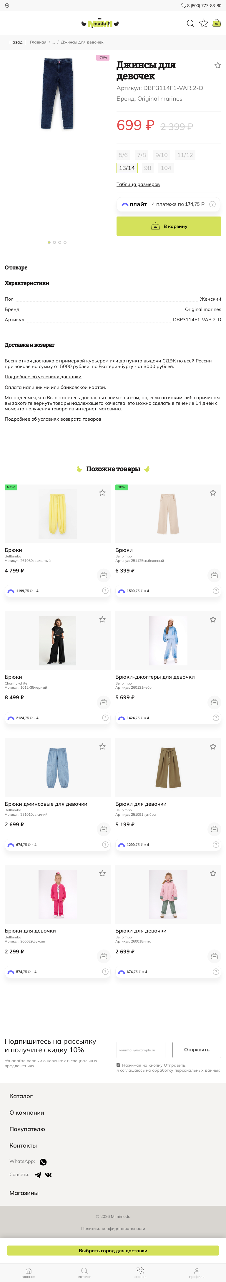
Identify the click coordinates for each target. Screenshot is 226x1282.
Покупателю (27, 1129)
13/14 (127, 168)
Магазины (24, 1192)
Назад (16, 42)
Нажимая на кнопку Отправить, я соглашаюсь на (168, 1068)
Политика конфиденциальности (113, 1228)
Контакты (23, 1145)
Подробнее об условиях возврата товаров (53, 419)
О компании (26, 1112)
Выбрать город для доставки (113, 1250)
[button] (49, 242)
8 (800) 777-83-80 (204, 5)
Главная (38, 42)
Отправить (197, 1049)
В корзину (169, 226)
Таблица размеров (138, 184)
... (53, 42)
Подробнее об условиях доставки (43, 376)
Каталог (21, 1096)
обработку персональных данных (186, 1070)
